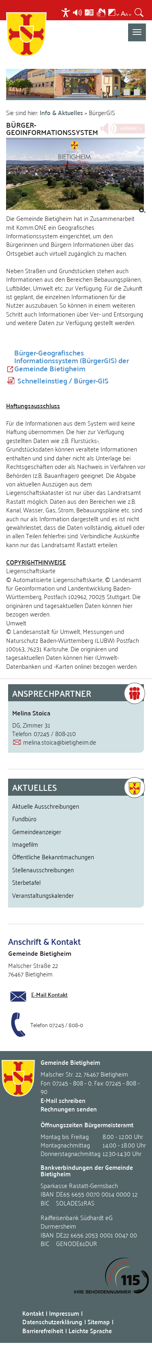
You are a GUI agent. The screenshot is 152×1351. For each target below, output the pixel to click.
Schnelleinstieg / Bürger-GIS (63, 381)
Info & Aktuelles (61, 112)
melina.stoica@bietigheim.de (59, 741)
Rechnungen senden (69, 1109)
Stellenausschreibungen (43, 869)
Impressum (64, 1313)
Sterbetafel (26, 882)
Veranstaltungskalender (43, 895)
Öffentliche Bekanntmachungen (53, 856)
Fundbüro (24, 818)
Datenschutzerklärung (52, 1321)
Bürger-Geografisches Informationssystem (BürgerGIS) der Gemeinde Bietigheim (71, 361)
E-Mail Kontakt (49, 994)
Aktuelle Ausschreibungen (45, 805)
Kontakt (33, 1313)
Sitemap (99, 1321)
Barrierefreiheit (42, 1330)
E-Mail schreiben (63, 1100)
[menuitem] (67, 12)
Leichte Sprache (90, 1330)
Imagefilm (25, 844)
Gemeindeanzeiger (36, 831)
